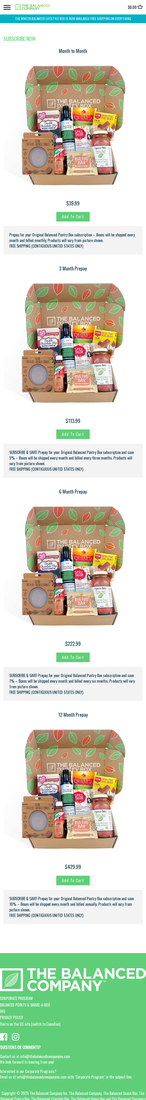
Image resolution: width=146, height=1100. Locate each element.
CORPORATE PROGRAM (16, 998)
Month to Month (73, 50)
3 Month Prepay (73, 268)
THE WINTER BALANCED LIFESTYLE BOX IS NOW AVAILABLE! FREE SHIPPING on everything (73, 18)
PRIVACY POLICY (11, 1017)
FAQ (2, 1011)
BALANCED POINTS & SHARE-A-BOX (25, 1005)
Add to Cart (73, 216)
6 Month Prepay (73, 491)
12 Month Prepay (73, 714)
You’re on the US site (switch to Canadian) (30, 1024)
